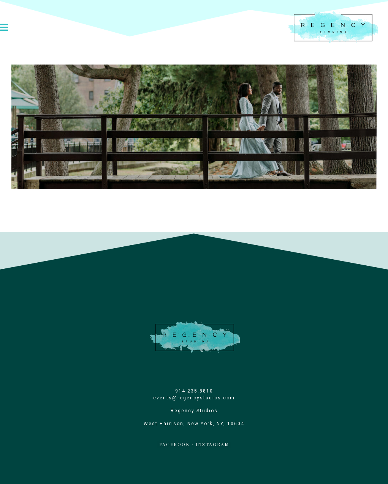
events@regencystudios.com (194, 397)
